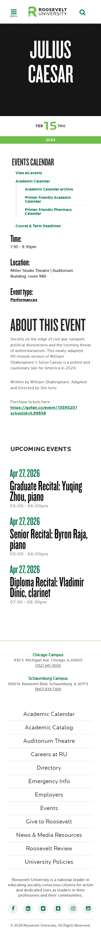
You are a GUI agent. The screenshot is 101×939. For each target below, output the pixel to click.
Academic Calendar (33, 181)
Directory (49, 768)
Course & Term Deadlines (38, 226)
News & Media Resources (49, 835)
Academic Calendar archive (49, 189)
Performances (23, 299)
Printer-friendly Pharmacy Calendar (48, 211)
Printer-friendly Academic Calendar (48, 199)
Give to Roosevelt (49, 821)
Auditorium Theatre (49, 741)
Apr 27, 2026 (25, 473)
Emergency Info (49, 781)
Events (49, 808)
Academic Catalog (49, 727)
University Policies (49, 862)
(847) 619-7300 (48, 689)
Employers (49, 794)
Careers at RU (49, 754)
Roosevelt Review (49, 848)
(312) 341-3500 (48, 665)
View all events (29, 173)
